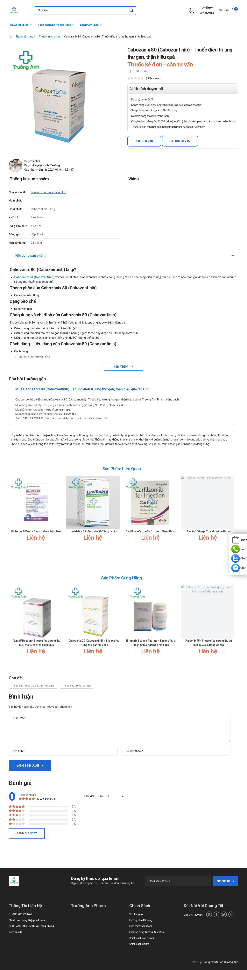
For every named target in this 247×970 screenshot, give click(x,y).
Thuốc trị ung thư (49, 36)
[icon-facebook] (130, 71)
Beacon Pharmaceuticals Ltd (48, 192)
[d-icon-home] (10, 36)
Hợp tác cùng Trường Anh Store (147, 932)
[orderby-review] (111, 796)
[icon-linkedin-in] (145, 71)
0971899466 (207, 12)
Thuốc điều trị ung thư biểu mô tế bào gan (32, 685)
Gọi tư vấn (182, 141)
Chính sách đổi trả (139, 943)
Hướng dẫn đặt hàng (140, 920)
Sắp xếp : (90, 796)
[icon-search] (131, 10)
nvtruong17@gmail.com (31, 920)
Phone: (13, 914)
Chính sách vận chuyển (142, 938)
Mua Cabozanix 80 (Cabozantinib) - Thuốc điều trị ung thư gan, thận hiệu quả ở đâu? (81, 389)
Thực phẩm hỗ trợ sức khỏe (54, 24)
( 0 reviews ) (153, 78)
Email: (13, 920)
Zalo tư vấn (144, 141)
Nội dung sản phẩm (30, 255)
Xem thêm (121, 366)
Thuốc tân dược (18, 24)
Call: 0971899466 (193, 914)
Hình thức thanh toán (140, 926)
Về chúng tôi (136, 914)
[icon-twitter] (138, 71)
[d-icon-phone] (192, 11)
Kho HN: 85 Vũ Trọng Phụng (38, 926)
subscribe (225, 881)
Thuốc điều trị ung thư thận (76, 685)
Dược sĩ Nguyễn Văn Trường (42, 165)
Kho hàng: (15, 926)
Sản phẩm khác (89, 24)
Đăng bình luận (28, 765)
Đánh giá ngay (27, 833)
